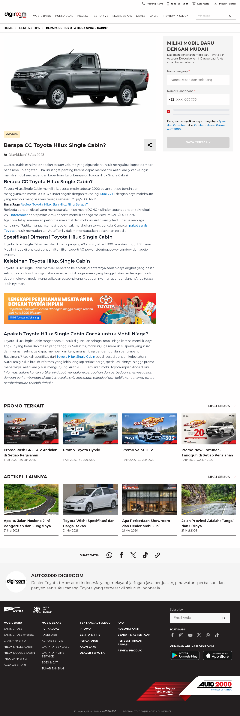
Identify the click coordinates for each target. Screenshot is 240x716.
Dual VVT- (107, 194)
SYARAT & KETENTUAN (134, 634)
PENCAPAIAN (89, 640)
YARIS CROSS (13, 628)
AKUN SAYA (88, 646)
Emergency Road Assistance (95, 711)
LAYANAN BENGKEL (55, 646)
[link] (31, 509)
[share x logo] (133, 555)
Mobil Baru (42, 15)
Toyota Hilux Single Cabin (75, 356)
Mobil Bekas (122, 15)
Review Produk (175, 15)
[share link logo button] (157, 555)
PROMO (85, 628)
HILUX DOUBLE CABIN (19, 652)
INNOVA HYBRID (15, 658)
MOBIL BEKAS (51, 622)
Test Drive (100, 15)
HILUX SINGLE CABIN (18, 646)
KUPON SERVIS (52, 640)
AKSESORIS (50, 634)
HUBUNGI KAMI (128, 628)
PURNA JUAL (50, 628)
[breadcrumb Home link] (8, 28)
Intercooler (19, 215)
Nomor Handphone (181, 91)
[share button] (150, 145)
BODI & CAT (50, 662)
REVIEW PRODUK (130, 650)
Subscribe (176, 609)
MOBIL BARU (13, 622)
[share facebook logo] (121, 555)
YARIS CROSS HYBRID (19, 634)
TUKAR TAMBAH (53, 668)
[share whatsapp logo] (109, 555)
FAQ (121, 622)
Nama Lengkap (178, 71)
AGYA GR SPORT (15, 664)
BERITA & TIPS (90, 634)
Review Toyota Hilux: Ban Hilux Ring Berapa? (54, 204)
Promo (82, 15)
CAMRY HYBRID (15, 640)
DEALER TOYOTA (92, 652)
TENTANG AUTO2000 (95, 622)
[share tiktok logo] (145, 555)
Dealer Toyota (147, 15)
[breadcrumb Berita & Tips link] (29, 28)
